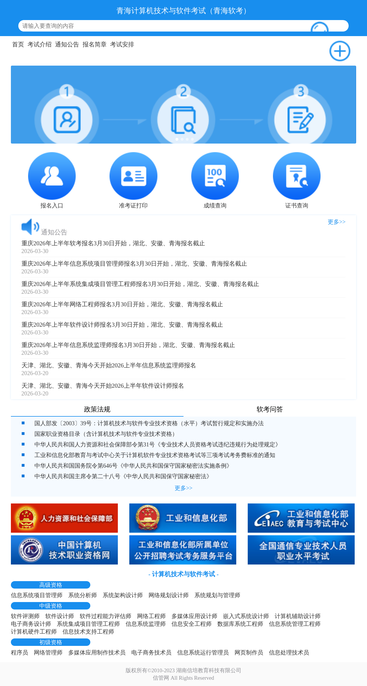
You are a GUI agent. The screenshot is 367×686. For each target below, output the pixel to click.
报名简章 (95, 44)
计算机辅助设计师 (298, 616)
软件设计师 (59, 616)
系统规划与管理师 (217, 595)
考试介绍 (40, 44)
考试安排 (122, 44)
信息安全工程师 (191, 624)
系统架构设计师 (123, 595)
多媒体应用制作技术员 (97, 652)
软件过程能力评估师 (105, 616)
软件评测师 (25, 616)
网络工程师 (151, 616)
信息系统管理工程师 (295, 624)
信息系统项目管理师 (37, 595)
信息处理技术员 (289, 652)
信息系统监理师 (146, 624)
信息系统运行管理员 (203, 652)
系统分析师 (82, 595)
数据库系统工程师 (240, 624)
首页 (18, 44)
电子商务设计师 (31, 624)
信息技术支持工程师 (88, 631)
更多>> (337, 222)
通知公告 (67, 44)
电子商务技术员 (151, 652)
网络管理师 (48, 652)
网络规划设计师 (169, 595)
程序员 (19, 652)
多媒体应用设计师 (194, 616)
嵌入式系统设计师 (246, 616)
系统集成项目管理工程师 (88, 624)
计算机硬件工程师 (34, 631)
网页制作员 (249, 652)
